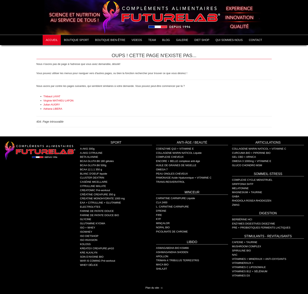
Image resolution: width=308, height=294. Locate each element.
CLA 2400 (161, 202)
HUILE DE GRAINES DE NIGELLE (176, 165)
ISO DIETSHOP (89, 235)
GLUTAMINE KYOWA (92, 223)
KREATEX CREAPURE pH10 (97, 248)
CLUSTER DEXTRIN (92, 177)
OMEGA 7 (162, 169)
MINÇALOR (163, 223)
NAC (234, 254)
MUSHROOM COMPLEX (246, 246)
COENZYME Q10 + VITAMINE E (175, 148)
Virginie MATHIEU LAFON (58, 100)
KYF (158, 219)
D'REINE (161, 210)
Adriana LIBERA (52, 108)
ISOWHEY (86, 231)
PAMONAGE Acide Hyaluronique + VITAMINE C (184, 177)
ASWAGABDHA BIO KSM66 (172, 247)
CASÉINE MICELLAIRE (93, 181)
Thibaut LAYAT (51, 96)
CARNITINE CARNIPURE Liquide (175, 198)
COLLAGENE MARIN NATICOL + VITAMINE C (259, 148)
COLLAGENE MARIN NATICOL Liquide (179, 152)
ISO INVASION (88, 239)
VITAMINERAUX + (243, 262)
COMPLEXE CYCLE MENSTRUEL (252, 179)
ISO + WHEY (87, 227)
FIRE (159, 215)
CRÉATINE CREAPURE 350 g (97, 194)
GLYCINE (85, 219)
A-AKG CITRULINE (91, 152)
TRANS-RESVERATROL (170, 181)
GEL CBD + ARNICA (244, 156)
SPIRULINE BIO (241, 250)
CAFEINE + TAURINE (244, 242)
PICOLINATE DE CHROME (172, 231)
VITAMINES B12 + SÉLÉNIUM (249, 271)
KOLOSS (85, 244)
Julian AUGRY (51, 104)
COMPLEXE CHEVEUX (170, 156)
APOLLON (162, 256)
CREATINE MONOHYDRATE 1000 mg (102, 198)
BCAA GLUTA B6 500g (93, 165)
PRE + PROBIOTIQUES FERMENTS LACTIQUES (261, 227)
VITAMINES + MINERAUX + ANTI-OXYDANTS (259, 258)
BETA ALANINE (89, 156)
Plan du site (152, 287)
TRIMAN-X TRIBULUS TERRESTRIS (177, 260)
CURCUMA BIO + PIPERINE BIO (251, 152)
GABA (235, 196)
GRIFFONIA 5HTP (242, 184)
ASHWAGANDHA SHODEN (172, 252)
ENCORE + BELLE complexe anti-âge (178, 161)
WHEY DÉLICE (89, 264)
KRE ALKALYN (88, 252)
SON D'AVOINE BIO (91, 256)
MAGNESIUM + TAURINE (247, 192)
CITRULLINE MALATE (93, 186)
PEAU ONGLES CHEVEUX (172, 173)
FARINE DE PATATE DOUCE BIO (99, 215)
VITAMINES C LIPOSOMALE (249, 267)
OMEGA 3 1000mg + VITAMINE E (251, 161)
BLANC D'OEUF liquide (93, 173)
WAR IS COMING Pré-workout (97, 260)
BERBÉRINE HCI (242, 219)
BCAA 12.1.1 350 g (91, 169)
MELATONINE (240, 188)
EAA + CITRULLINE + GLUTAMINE (100, 202)
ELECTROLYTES (90, 206)
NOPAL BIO (163, 227)
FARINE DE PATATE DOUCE (97, 211)
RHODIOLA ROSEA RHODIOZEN (251, 200)
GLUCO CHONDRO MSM (247, 165)
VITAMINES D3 (241, 275)
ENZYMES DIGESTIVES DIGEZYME (253, 223)
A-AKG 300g (87, 148)
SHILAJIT (161, 268)
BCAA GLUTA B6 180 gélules (97, 161)
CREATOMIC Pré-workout (95, 190)
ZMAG (236, 204)
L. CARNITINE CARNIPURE (172, 206)
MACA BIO (162, 264)
